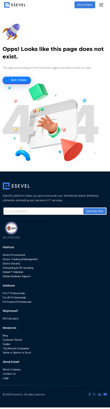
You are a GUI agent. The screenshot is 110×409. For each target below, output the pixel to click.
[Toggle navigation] (101, 4)
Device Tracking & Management (20, 259)
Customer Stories (12, 339)
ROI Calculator (11, 318)
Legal (5, 378)
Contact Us (9, 373)
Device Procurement (14, 255)
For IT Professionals (14, 293)
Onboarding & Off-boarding (18, 268)
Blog (5, 335)
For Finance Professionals (17, 301)
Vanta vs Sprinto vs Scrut (17, 352)
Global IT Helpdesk (13, 272)
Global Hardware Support (17, 276)
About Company (12, 369)
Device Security (11, 263)
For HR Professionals (14, 297)
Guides (6, 344)
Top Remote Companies (16, 348)
